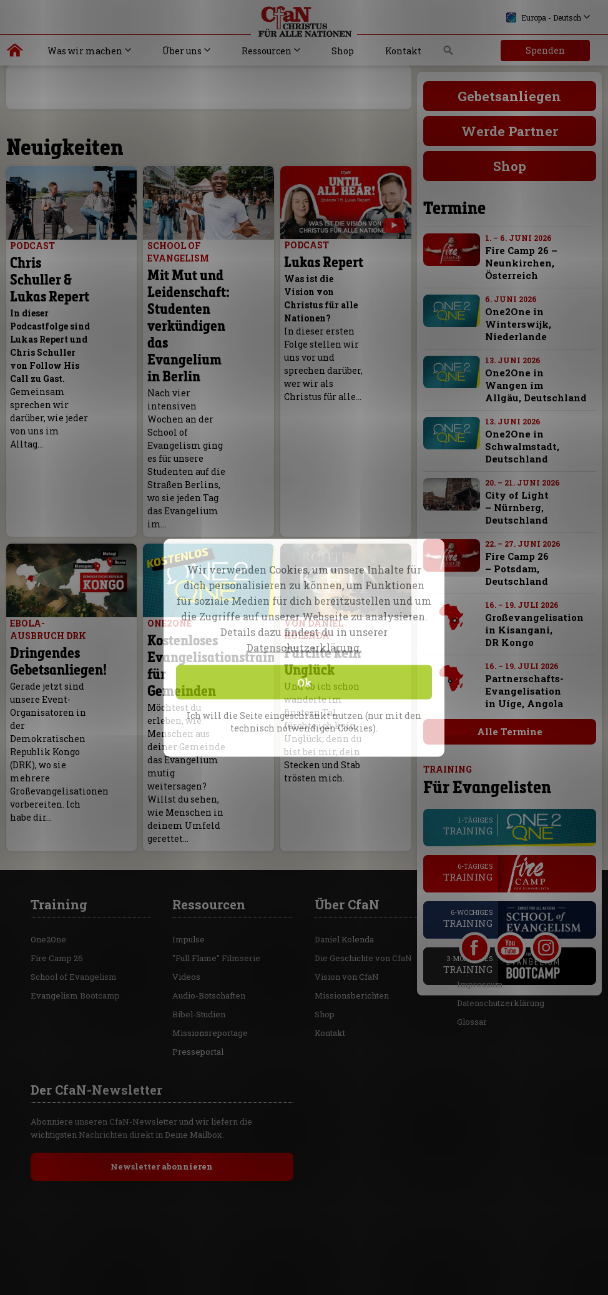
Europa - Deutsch (543, 17)
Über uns (182, 51)
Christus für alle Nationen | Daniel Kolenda (15, 53)
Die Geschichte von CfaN (363, 870)
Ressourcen (267, 51)
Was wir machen (84, 51)
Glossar (472, 933)
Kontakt (403, 51)
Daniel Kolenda (344, 851)
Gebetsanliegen (509, 96)
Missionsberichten (352, 907)
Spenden (545, 50)
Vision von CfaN (347, 888)
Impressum (480, 896)
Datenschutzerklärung (500, 915)
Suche (448, 54)
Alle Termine (509, 731)
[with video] (394, 225)
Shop (342, 51)
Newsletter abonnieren (161, 1078)
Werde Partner (509, 131)
